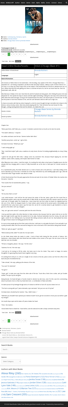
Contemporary (11, 37)
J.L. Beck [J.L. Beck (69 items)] (17, 379)
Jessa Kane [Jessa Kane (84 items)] (59, 380)
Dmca (60, 3)
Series (28, 3)
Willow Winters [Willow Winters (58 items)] (8, 397)
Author (17, 3)
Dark (33, 3)
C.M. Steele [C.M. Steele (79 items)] (36, 374)
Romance (19, 37)
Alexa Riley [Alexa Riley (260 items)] (11, 373)
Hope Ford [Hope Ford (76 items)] (8, 379)
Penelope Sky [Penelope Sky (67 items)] (25, 391)
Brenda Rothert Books (44, 115)
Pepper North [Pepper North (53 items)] (35, 391)
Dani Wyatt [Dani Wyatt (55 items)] (56, 373)
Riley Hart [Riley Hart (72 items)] (53, 391)
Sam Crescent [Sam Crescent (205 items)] (16, 394)
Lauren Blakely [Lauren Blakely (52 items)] (20, 385)
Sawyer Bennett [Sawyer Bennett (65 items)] (32, 395)
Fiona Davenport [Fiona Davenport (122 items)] (35, 376)
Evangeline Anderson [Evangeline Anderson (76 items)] (17, 377)
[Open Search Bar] (66, 2)
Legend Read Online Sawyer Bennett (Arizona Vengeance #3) (19, 337)
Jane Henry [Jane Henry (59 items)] (25, 379)
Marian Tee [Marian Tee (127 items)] (28, 388)
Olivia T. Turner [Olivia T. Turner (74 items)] (14, 391)
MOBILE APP (10, 3)
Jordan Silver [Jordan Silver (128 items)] (38, 382)
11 (16, 54)
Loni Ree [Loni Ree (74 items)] (51, 386)
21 (19, 54)
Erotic (48, 3)
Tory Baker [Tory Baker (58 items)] (56, 395)
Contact (54, 3)
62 (25, 54)
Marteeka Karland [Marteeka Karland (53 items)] (41, 388)
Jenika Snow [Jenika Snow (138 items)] (37, 379)
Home (3, 3)
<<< (3, 54)
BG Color (11, 61)
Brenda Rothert (12, 39)
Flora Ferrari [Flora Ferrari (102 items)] (52, 377)
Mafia (43, 3)
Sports (24, 37)
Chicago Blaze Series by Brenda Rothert (18, 40)
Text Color (5, 61)
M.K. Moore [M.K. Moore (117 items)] (14, 388)
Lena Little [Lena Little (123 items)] (32, 385)
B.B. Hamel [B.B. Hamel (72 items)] (26, 374)
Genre (23, 3)
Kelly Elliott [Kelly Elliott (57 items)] (58, 382)
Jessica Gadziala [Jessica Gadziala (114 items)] (9, 382)
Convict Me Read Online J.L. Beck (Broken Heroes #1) (17, 335)
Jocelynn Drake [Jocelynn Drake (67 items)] (24, 383)
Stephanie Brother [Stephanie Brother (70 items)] (45, 395)
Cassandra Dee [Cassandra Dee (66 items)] (46, 374)
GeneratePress (59, 404)
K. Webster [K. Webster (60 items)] (50, 383)
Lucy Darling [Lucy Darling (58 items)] (59, 386)
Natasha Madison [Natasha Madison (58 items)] (52, 388)
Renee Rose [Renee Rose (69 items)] (44, 391)
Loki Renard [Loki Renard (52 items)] (43, 385)
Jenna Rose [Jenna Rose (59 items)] (50, 379)
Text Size (18, 61)
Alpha (38, 3)
